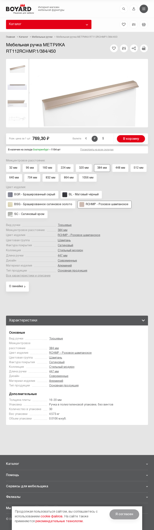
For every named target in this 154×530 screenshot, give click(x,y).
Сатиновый (65, 245)
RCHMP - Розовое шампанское (79, 235)
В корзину (131, 139)
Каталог (15, 24)
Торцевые (65, 225)
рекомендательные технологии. (59, 521)
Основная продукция (72, 271)
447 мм (62, 255)
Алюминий (65, 265)
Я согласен (124, 514)
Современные (67, 260)
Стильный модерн (70, 250)
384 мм (62, 230)
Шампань (64, 240)
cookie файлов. (52, 516)
